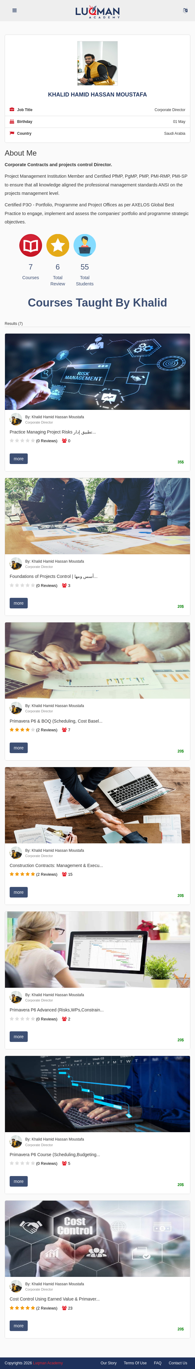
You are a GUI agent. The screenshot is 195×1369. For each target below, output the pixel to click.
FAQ (157, 1363)
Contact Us (178, 1363)
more (19, 458)
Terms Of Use (135, 1363)
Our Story (109, 1363)
